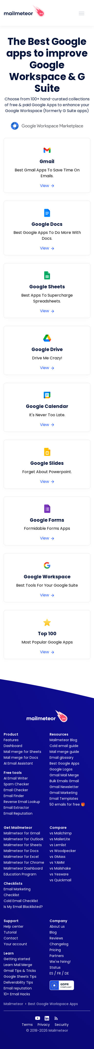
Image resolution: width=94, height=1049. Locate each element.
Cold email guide (64, 745)
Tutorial (10, 932)
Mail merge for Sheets (22, 751)
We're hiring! (60, 961)
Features (11, 739)
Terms (27, 1024)
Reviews (56, 938)
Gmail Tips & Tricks (20, 970)
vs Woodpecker (63, 850)
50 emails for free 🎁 (67, 804)
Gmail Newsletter (64, 786)
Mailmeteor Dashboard (23, 868)
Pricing (55, 949)
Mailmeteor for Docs (21, 850)
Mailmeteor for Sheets (23, 844)
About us (57, 926)
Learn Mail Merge (18, 964)
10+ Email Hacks (17, 994)
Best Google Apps (64, 763)
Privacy (44, 1024)
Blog (53, 932)
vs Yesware (59, 874)
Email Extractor (16, 807)
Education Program (20, 874)
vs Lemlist (58, 844)
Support (11, 920)
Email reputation (18, 988)
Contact (11, 938)
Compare (58, 827)
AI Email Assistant (18, 763)
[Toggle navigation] (81, 13)
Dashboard (13, 745)
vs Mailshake (60, 868)
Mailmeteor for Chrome (24, 862)
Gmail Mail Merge (64, 775)
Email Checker (16, 790)
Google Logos (61, 769)
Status (55, 967)
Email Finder (14, 795)
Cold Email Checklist (21, 900)
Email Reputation (18, 813)
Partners (57, 955)
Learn (9, 953)
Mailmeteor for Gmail (22, 833)
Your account (15, 944)
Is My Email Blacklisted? (23, 906)
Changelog (59, 944)
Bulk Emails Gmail (64, 781)
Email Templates (64, 798)
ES (51, 973)
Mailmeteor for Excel (21, 856)
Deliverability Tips (18, 982)
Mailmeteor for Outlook (23, 839)
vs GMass (57, 856)
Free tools (13, 772)
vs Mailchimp (61, 833)
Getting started (17, 958)
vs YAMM (57, 862)
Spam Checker (16, 784)
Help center (13, 926)
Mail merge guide (64, 751)
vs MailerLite (60, 839)
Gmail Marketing (63, 792)
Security (62, 1024)
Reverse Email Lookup (22, 801)
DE (67, 973)
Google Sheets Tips (20, 976)
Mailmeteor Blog (63, 739)
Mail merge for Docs (21, 757)
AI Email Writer (16, 778)
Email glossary (61, 757)
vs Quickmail (60, 880)
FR (59, 973)
